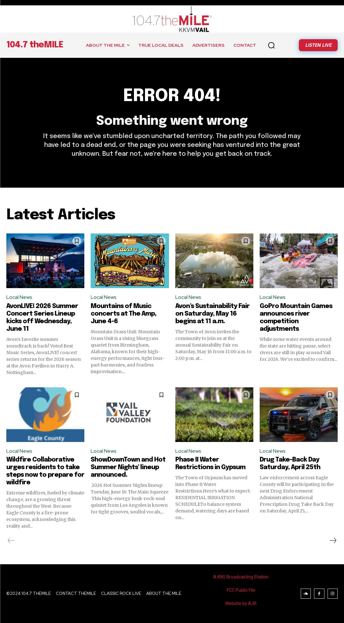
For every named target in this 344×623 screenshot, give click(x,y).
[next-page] (333, 540)
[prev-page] (11, 540)
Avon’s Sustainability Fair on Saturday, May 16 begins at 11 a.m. (212, 314)
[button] (271, 45)
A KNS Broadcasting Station (241, 576)
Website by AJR (240, 603)
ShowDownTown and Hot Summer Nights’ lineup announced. (128, 467)
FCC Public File (241, 590)
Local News (19, 297)
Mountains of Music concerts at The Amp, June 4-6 (123, 314)
